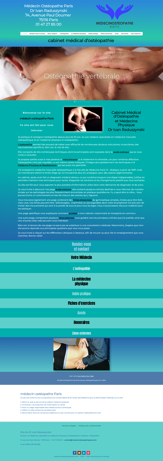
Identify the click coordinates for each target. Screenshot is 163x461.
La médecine (81, 279)
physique (81, 284)
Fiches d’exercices (106, 33)
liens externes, (66, 218)
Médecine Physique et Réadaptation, (37, 165)
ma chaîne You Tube (85, 376)
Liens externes (135, 33)
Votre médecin (52, 33)
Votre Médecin (81, 257)
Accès (117, 33)
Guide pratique (93, 33)
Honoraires (124, 33)
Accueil (25, 33)
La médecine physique (78, 33)
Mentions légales (69, 426)
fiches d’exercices (82, 200)
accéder (73, 213)
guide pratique (121, 152)
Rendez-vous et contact (37, 33)
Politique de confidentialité (90, 426)
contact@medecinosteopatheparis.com (80, 440)
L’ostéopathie (64, 33)
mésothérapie (70, 159)
